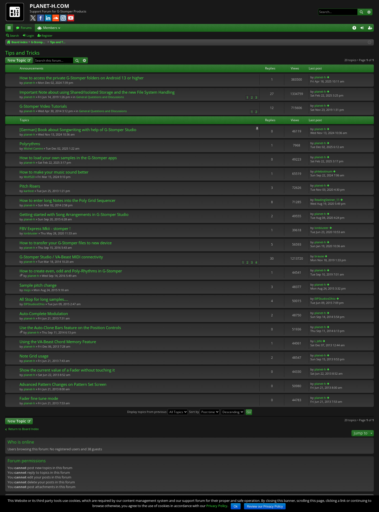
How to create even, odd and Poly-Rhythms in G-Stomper (71, 270)
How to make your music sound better (54, 172)
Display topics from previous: (157, 412)
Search (361, 12)
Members (50, 27)
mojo (27, 290)
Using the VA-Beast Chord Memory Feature (58, 341)
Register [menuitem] (371, 28)
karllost (29, 191)
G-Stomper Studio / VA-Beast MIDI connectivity (61, 256)
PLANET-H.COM (49, 5)
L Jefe (318, 341)
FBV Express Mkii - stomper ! (45, 228)
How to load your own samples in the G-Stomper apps (68, 157)
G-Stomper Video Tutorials (43, 106)
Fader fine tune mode (39, 398)
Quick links (10, 28)
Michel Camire (33, 148)
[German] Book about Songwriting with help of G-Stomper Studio (78, 129)
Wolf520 (29, 177)
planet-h (29, 83)
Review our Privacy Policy (265, 506)
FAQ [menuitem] (356, 28)
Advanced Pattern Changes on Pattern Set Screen (63, 384)
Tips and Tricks (22, 52)
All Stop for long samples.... (44, 299)
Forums (26, 27)
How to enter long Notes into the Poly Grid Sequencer (67, 200)
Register (47, 35)
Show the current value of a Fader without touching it (67, 370)
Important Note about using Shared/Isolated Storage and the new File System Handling (97, 92)
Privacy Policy (216, 505)
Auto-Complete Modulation (44, 313)
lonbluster (31, 233)
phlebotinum (323, 171)
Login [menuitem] (363, 28)
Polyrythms (30, 143)
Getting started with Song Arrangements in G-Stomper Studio (74, 214)
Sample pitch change (38, 285)
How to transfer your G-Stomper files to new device (66, 242)
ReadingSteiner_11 (326, 200)
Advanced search (368, 12)
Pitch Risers (30, 186)
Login (30, 35)
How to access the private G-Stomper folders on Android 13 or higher (82, 77)
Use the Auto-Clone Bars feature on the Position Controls (70, 327)
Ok (235, 506)
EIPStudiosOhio (34, 304)
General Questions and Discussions (100, 97)
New (17, 60)
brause (319, 256)
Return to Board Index (23, 429)
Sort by (204, 412)
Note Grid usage (34, 356)
